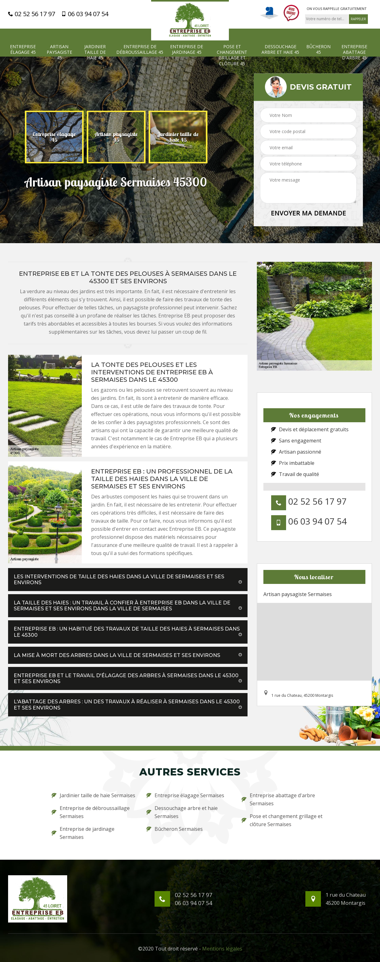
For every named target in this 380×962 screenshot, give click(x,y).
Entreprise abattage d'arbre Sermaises (278, 799)
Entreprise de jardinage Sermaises (83, 833)
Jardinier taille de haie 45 (95, 52)
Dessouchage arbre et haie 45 (280, 49)
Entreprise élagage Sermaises (185, 795)
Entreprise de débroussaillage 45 (139, 49)
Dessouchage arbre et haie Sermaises (182, 812)
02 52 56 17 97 (31, 14)
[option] (54, 136)
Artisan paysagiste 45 (59, 52)
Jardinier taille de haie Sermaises (93, 795)
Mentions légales (222, 948)
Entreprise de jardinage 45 (186, 49)
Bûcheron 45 (318, 49)
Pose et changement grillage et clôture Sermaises (282, 820)
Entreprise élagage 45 (23, 49)
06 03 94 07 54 (84, 14)
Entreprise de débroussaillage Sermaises (91, 812)
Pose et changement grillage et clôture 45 (232, 55)
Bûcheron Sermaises (174, 829)
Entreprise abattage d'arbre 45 (354, 52)
